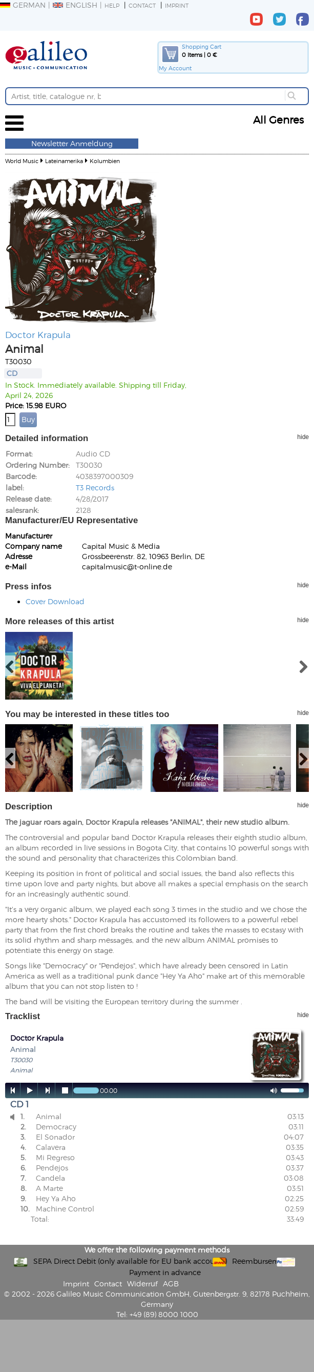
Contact (142, 5)
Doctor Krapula (38, 334)
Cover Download (55, 601)
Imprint (177, 5)
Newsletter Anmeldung (72, 143)
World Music (21, 160)
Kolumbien (105, 160)
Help (111, 5)
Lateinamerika (64, 160)
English (75, 5)
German (23, 5)
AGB (171, 1283)
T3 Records (95, 487)
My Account (175, 68)
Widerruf (142, 1283)
